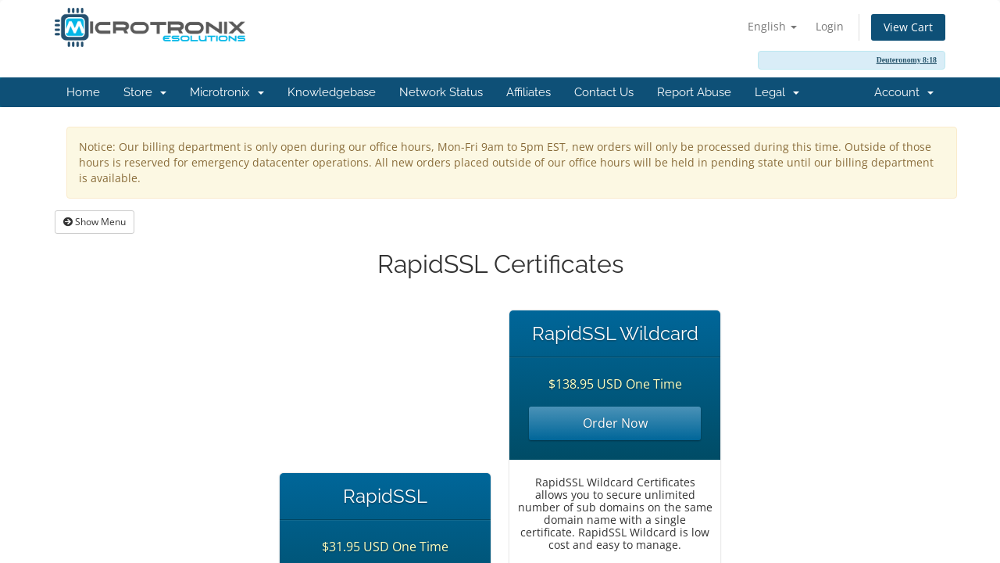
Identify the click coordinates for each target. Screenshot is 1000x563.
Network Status (441, 92)
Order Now (615, 423)
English (772, 26)
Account (904, 92)
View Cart (908, 27)
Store (144, 92)
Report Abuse (694, 92)
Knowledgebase (332, 92)
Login (830, 26)
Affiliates (528, 92)
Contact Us (604, 92)
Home (83, 92)
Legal (777, 92)
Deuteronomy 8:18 (907, 60)
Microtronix (227, 92)
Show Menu (94, 221)
